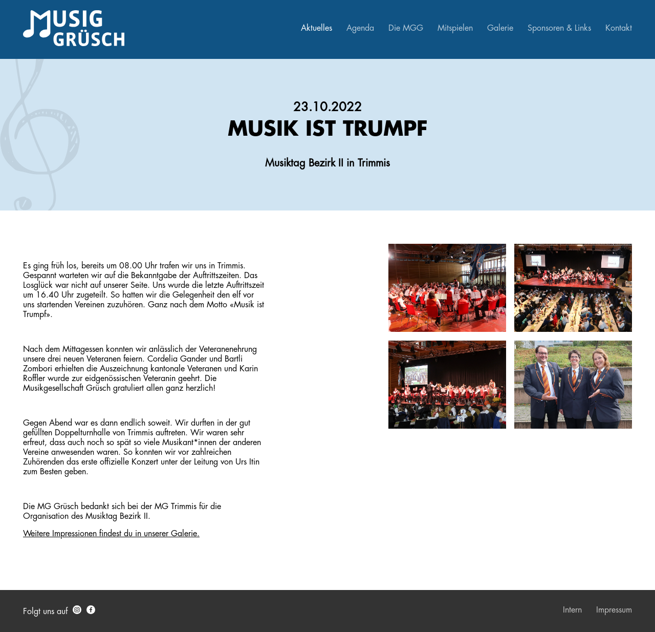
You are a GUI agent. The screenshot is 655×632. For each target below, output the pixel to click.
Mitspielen (455, 28)
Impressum (614, 610)
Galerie (500, 28)
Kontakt (618, 28)
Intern (572, 610)
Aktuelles (316, 28)
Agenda (360, 28)
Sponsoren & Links (559, 28)
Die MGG (405, 28)
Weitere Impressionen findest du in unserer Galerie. (111, 534)
